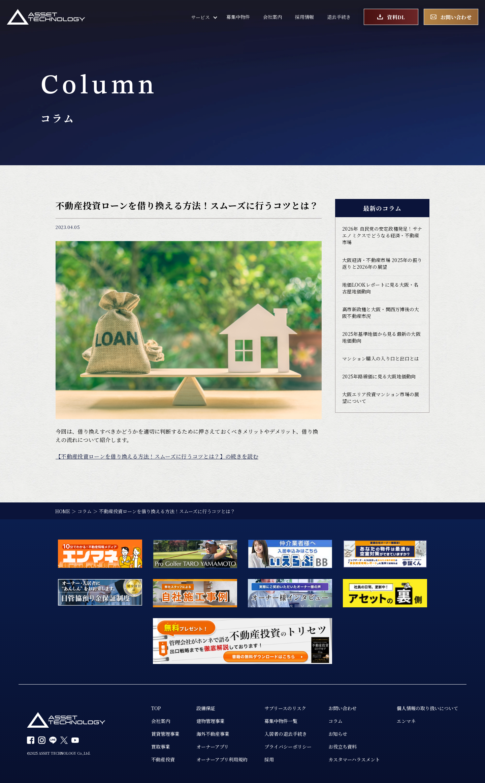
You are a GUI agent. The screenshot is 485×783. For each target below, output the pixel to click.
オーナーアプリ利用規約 (222, 759)
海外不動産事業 (212, 733)
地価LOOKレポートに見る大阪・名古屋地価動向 (380, 288)
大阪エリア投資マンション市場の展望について (380, 397)
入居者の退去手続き (285, 733)
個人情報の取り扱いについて (427, 708)
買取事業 (160, 746)
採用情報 (304, 16)
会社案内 (272, 16)
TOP (156, 708)
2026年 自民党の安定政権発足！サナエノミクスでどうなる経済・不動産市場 (382, 235)
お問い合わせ (342, 708)
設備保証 (205, 708)
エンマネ (406, 721)
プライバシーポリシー (288, 746)
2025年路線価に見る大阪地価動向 (379, 376)
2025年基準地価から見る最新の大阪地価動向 (381, 337)
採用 (269, 759)
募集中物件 (238, 16)
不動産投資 (163, 759)
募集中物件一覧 (280, 721)
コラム (335, 721)
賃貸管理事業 (165, 733)
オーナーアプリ (212, 746)
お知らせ (337, 733)
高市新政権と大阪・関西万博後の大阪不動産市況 (380, 312)
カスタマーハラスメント (354, 759)
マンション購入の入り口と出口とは (380, 358)
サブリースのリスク (285, 708)
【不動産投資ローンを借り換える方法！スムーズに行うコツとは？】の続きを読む (157, 456)
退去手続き (339, 16)
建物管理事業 (210, 721)
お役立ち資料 (342, 746)
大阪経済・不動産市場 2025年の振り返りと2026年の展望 (382, 263)
